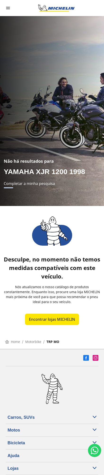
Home (12, 341)
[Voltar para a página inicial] (56, 8)
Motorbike (33, 341)
